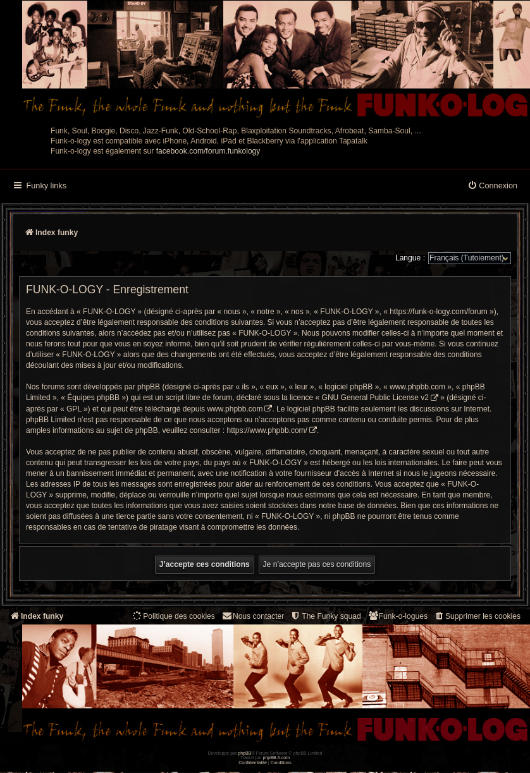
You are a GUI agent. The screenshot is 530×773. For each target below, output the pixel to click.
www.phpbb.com (234, 409)
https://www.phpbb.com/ (267, 430)
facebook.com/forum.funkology (208, 151)
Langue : (410, 257)
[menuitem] (492, 186)
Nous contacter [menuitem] (252, 616)
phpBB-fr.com (276, 757)
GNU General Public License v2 (375, 397)
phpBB (244, 753)
